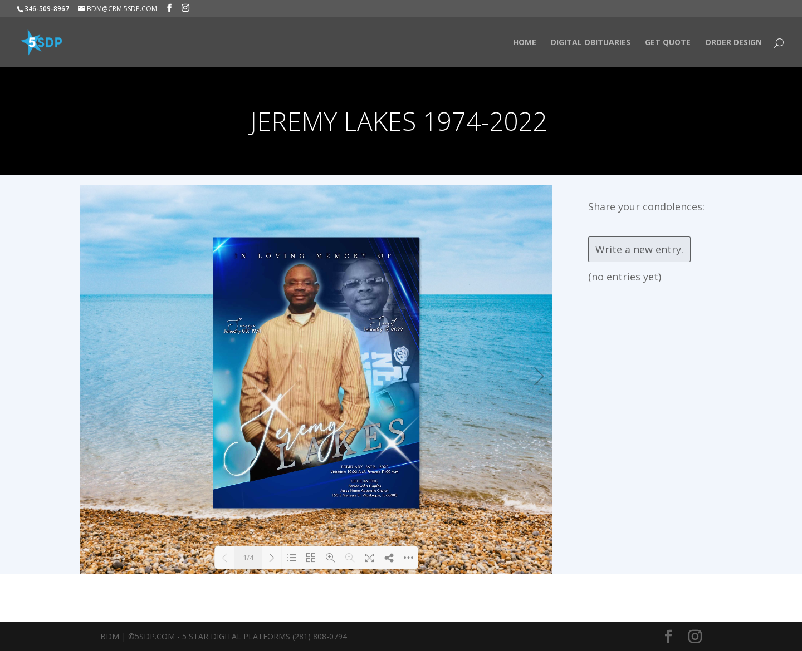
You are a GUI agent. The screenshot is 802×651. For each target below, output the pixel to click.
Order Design (733, 42)
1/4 (248, 558)
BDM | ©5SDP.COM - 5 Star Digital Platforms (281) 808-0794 (223, 636)
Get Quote (668, 42)
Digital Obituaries (590, 42)
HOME (524, 42)
